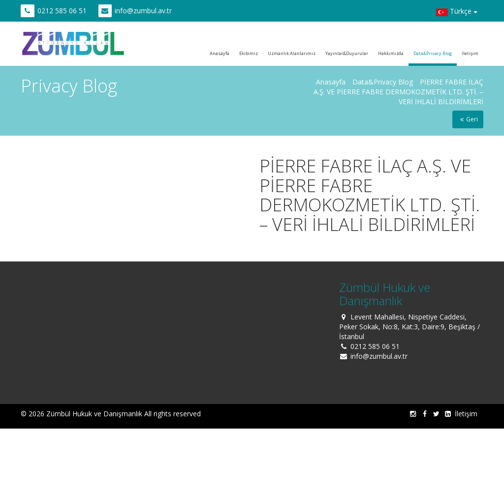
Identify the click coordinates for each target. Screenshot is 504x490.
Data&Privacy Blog (432, 53)
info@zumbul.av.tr (143, 10)
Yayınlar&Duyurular (346, 53)
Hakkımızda (391, 53)
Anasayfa (219, 53)
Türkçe (456, 12)
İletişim (470, 53)
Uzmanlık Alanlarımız (291, 53)
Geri (468, 119)
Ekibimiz (248, 53)
